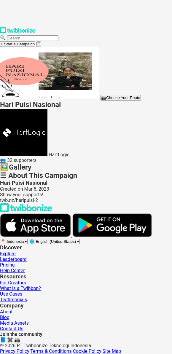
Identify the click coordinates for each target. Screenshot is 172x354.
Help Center (12, 270)
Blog (4, 317)
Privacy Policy (14, 351)
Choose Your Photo (120, 97)
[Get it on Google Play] (112, 235)
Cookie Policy (87, 351)
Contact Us (11, 328)
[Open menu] (38, 44)
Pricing (7, 265)
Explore (8, 253)
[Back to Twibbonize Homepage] (26, 210)
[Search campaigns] (32, 38)
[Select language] (54, 241)
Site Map (112, 351)
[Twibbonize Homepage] (18, 32)
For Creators (13, 283)
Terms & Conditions (51, 351)
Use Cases (11, 294)
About (6, 312)
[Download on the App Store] (36, 235)
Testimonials (13, 299)
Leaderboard (13, 259)
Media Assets (14, 323)
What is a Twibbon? (20, 288)
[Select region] (14, 241)
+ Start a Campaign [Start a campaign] (18, 44)
